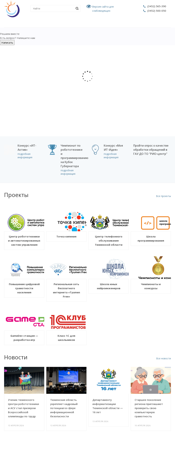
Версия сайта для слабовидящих (103, 8)
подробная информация (25, 155)
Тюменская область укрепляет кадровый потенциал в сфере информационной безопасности (64, 408)
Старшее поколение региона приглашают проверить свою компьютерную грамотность (149, 408)
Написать (7, 42)
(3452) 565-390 (156, 6)
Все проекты (163, 196)
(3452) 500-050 (156, 10)
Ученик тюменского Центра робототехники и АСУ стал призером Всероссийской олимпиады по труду (23, 408)
